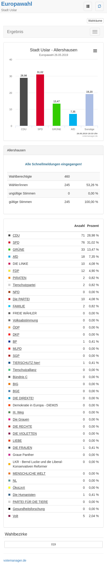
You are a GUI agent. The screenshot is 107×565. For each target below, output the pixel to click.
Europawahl (16, 4)
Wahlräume (95, 20)
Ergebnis (15, 31)
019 (53, 544)
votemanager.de (14, 560)
